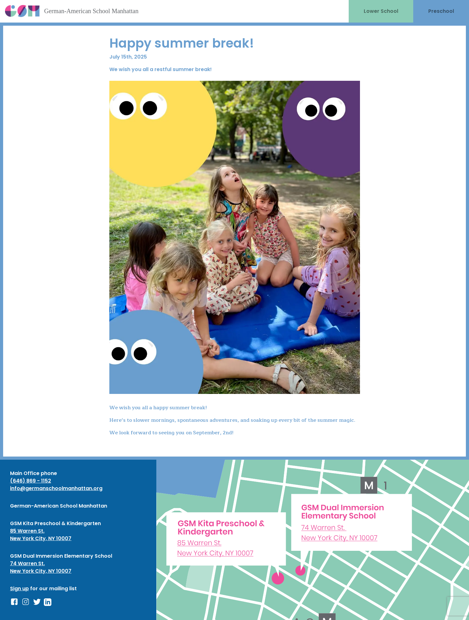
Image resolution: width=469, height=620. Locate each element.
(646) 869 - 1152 (30, 480)
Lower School (381, 11)
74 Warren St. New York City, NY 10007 (40, 567)
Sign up (19, 588)
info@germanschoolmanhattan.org (56, 488)
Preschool (441, 11)
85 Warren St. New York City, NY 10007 (40, 534)
